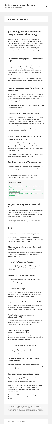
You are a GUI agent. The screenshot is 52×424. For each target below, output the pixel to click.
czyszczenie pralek (34, 406)
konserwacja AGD (33, 409)
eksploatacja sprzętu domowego (21, 409)
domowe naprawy (35, 407)
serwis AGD (15, 412)
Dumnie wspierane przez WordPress (16, 421)
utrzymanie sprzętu (28, 412)
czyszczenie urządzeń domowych (15, 407)
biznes (20, 406)
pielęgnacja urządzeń (18, 410)
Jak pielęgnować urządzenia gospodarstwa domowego (24, 33)
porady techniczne (27, 410)
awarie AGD (27, 406)
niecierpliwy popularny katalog (19, 5)
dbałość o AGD (26, 407)
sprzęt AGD (20, 412)
